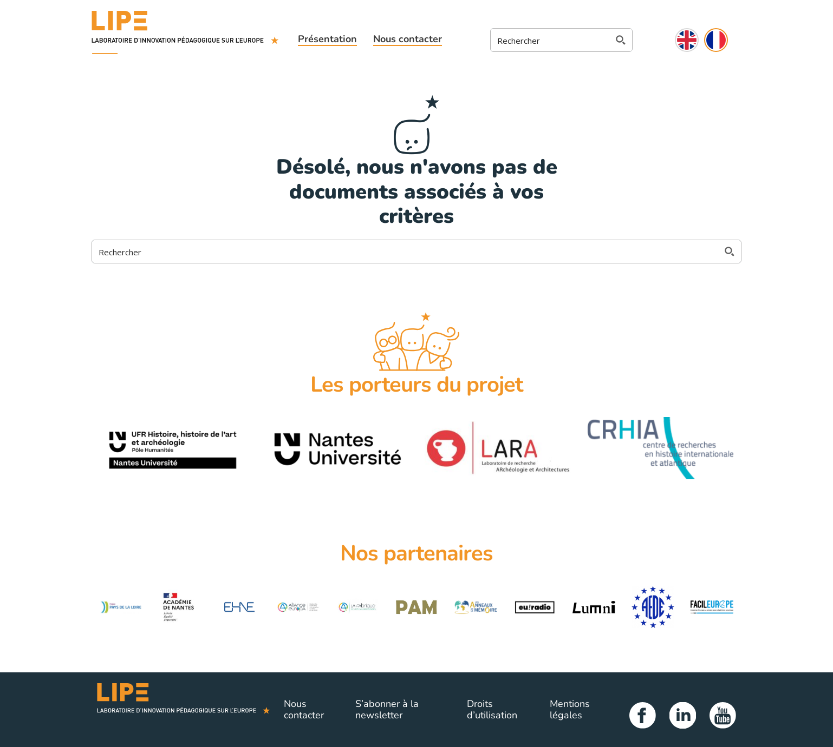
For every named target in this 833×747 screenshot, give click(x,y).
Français (716, 40)
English (687, 40)
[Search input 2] (551, 40)
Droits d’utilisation (492, 709)
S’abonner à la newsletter (387, 709)
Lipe (183, 709)
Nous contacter (407, 38)
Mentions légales (570, 709)
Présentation (327, 38)
